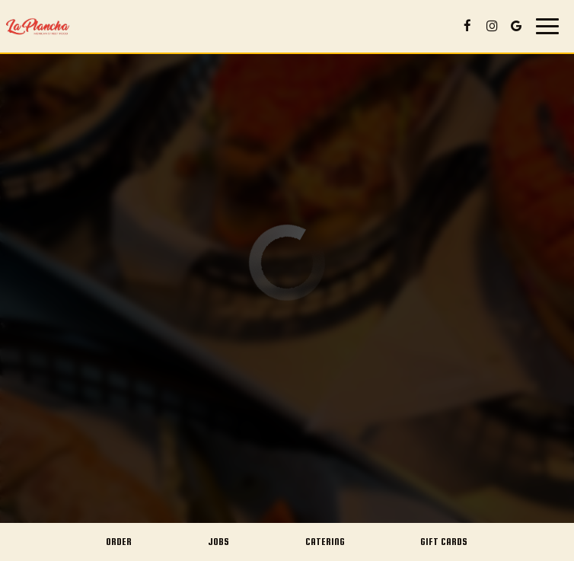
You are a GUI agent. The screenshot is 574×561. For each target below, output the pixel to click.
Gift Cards (443, 541)
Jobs (218, 541)
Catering (325, 541)
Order (119, 541)
